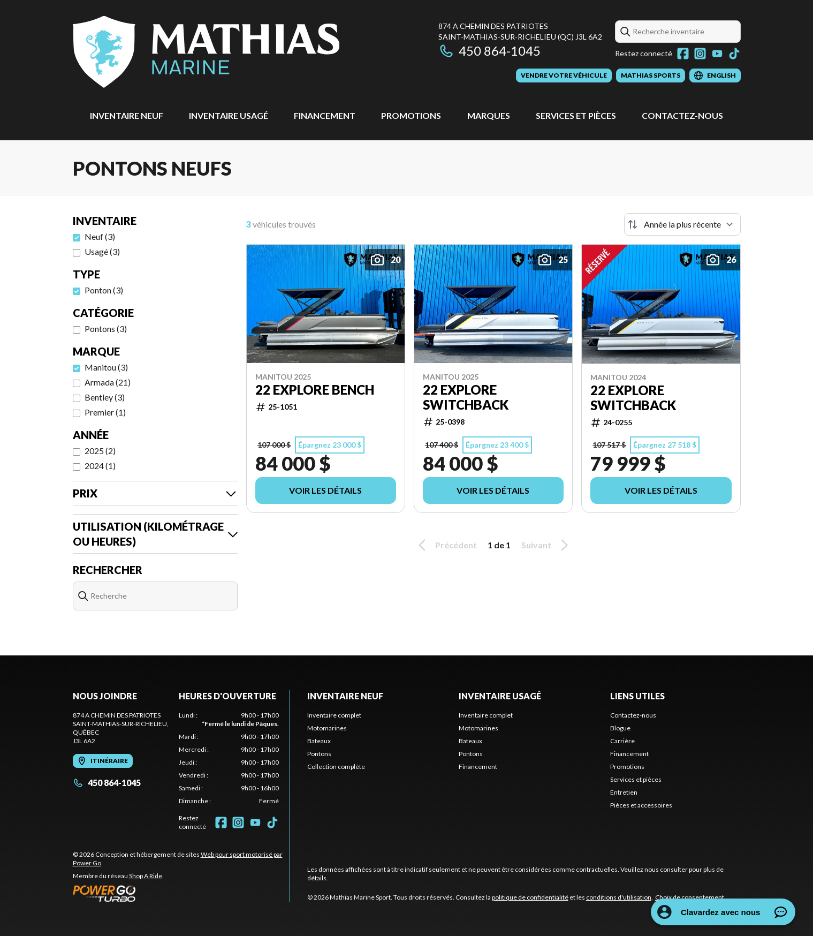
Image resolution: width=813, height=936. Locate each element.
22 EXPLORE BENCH (314, 389)
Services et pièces (576, 115)
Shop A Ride (145, 876)
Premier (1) (105, 412)
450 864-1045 (489, 50)
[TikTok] (734, 53)
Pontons (319, 754)
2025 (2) (100, 451)
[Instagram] (700, 53)
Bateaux (319, 741)
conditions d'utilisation (618, 897)
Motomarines (327, 728)
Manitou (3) (106, 367)
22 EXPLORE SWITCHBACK (465, 397)
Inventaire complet (334, 715)
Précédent (446, 545)
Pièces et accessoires (641, 805)
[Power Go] (181, 893)
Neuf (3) (100, 236)
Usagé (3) (102, 251)
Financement (324, 115)
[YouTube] (717, 53)
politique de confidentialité (530, 897)
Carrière (622, 741)
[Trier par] (682, 224)
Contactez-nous (682, 115)
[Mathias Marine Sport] (206, 52)
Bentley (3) (105, 397)
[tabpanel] (229, 758)
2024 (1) (100, 466)
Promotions (411, 115)
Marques (488, 115)
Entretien (623, 792)
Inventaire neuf (126, 115)
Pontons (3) (106, 328)
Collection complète (336, 767)
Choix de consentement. (690, 897)
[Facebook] (683, 53)
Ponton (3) (104, 290)
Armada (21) (108, 382)
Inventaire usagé (228, 115)
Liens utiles (637, 696)
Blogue (620, 728)
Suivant (546, 545)
